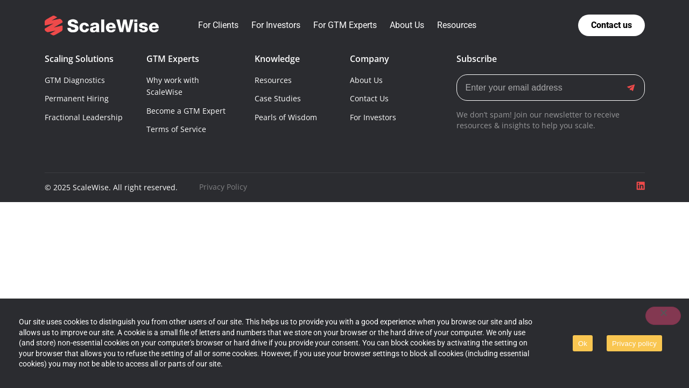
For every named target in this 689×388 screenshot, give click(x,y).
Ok (582, 344)
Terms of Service (176, 129)
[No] (663, 316)
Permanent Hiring (77, 98)
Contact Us (369, 98)
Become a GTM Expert (186, 111)
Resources (273, 80)
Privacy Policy (223, 187)
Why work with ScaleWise (172, 86)
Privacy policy (634, 344)
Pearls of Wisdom (286, 117)
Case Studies (278, 98)
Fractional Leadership (84, 117)
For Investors (373, 117)
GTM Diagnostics (75, 80)
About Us (366, 80)
